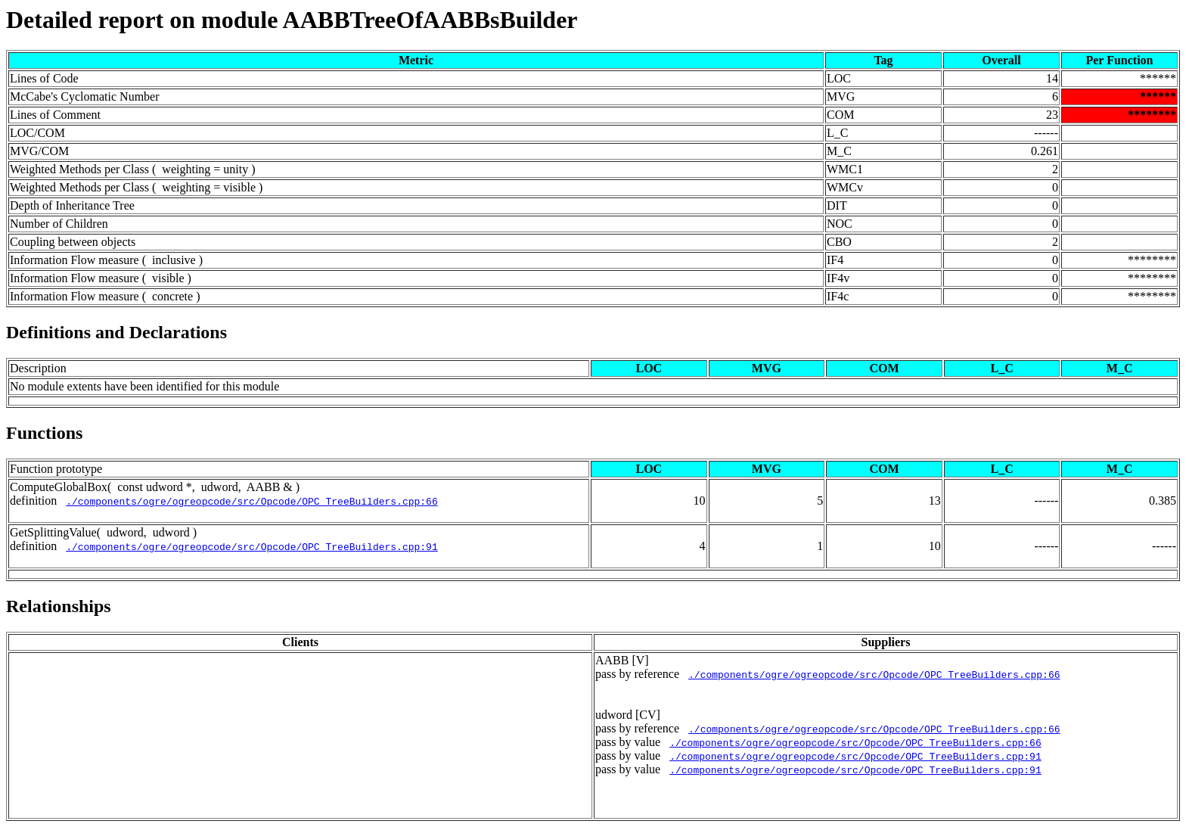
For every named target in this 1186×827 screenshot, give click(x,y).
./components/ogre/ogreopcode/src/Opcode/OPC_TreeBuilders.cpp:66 (251, 501)
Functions (44, 433)
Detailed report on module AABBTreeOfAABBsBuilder (292, 19)
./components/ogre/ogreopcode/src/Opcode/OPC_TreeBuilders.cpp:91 (251, 546)
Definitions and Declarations (116, 332)
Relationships (58, 606)
